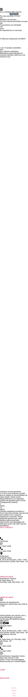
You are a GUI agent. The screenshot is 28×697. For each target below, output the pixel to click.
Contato (14, 695)
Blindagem (14, 690)
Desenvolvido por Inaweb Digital (13, 661)
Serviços (14, 693)
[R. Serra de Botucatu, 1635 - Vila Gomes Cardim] (14, 532)
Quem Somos (14, 687)
